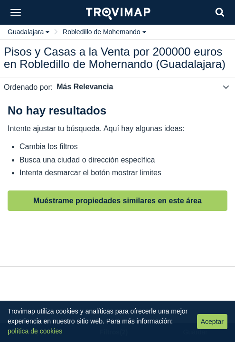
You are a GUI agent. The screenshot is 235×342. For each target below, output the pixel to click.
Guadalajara (28, 32)
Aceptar (212, 321)
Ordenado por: (28, 87)
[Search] (219, 12)
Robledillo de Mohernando (104, 32)
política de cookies (35, 331)
